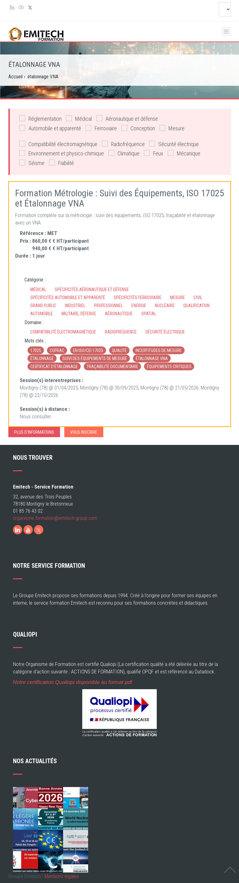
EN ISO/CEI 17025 (88, 350)
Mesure (172, 128)
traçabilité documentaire (112, 366)
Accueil (15, 77)
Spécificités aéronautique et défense (92, 289)
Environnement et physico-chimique (61, 153)
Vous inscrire (83, 432)
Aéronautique (119, 313)
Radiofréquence (123, 143)
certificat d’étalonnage (54, 366)
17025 (35, 350)
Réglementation (40, 118)
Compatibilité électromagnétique (58, 143)
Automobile (41, 313)
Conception (138, 128)
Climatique (123, 153)
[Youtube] (28, 529)
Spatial (148, 313)
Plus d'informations (34, 432)
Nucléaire (165, 305)
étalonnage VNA (152, 358)
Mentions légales (62, 876)
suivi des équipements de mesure (94, 358)
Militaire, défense (79, 313)
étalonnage (42, 358)
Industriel (75, 305)
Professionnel (108, 305)
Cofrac (57, 350)
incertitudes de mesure (158, 350)
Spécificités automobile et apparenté (67, 297)
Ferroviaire (101, 128)
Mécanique (184, 153)
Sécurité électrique (174, 143)
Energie (138, 305)
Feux (153, 153)
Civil (198, 297)
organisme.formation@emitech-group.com (55, 518)
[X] (38, 529)
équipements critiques (169, 366)
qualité (119, 350)
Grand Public (43, 305)
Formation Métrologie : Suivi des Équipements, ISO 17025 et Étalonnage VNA (119, 198)
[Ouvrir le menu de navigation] (226, 31)
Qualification (196, 305)
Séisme (32, 162)
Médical (79, 118)
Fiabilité (61, 162)
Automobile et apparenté (50, 128)
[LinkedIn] (17, 529)
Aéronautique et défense (127, 118)
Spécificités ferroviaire (137, 297)
